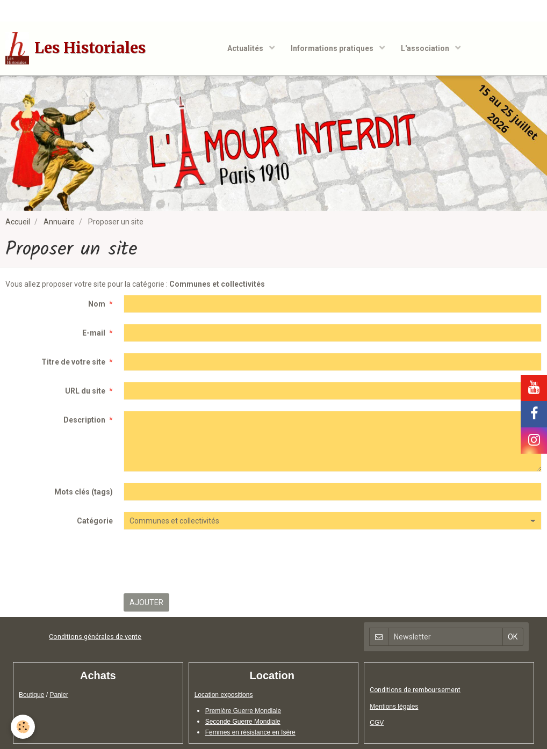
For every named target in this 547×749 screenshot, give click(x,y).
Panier (58, 695)
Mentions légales (394, 706)
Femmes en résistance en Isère (250, 732)
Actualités (246, 48)
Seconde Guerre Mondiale (242, 721)
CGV (377, 722)
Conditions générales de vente (95, 636)
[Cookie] (23, 727)
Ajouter (146, 602)
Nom (96, 304)
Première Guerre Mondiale (243, 711)
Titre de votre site (73, 362)
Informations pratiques (333, 48)
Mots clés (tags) (83, 492)
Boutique (31, 695)
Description (84, 420)
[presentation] (205, 562)
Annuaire (59, 221)
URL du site (85, 391)
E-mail (93, 333)
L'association (426, 48)
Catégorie (95, 521)
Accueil (17, 221)
